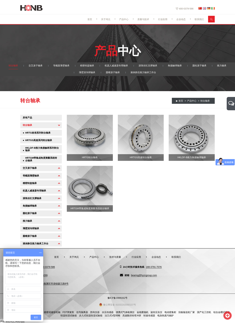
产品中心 (123, 19)
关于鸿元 (105, 19)
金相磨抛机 (142, 312)
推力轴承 (221, 65)
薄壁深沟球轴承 (87, 72)
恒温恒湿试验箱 (68, 315)
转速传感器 (149, 315)
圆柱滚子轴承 (199, 65)
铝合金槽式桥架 (221, 312)
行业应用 (162, 19)
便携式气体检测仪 (125, 312)
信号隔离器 (82, 312)
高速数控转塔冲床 (131, 315)
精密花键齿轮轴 (52, 312)
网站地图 (20, 321)
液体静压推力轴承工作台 (143, 72)
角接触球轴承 (175, 65)
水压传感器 (108, 312)
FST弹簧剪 (68, 312)
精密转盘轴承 (87, 65)
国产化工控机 (204, 312)
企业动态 (181, 19)
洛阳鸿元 (10, 321)
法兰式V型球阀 (112, 315)
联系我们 (199, 19)
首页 (89, 19)
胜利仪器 (95, 312)
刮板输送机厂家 (186, 312)
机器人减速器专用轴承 (116, 65)
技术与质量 (115, 257)
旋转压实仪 (156, 312)
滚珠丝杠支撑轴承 (148, 65)
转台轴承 (13, 65)
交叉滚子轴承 (36, 65)
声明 (2, 321)
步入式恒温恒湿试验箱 (90, 315)
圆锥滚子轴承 (113, 72)
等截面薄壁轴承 (61, 65)
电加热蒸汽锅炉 (165, 315)
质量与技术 (143, 19)
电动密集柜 (170, 312)
